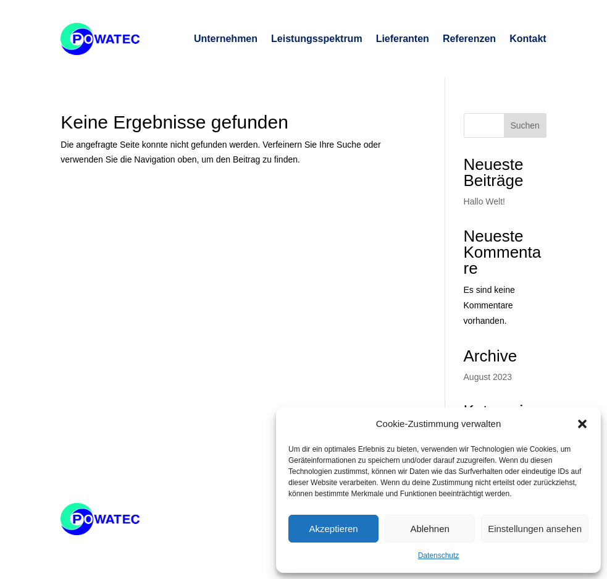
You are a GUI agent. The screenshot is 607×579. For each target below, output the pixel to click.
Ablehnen (429, 528)
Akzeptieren (333, 528)
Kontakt (527, 38)
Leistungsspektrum (316, 38)
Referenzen (469, 38)
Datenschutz (438, 555)
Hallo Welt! (484, 201)
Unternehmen (225, 38)
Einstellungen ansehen (535, 528)
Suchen (524, 125)
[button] (582, 424)
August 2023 (488, 377)
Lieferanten (402, 38)
